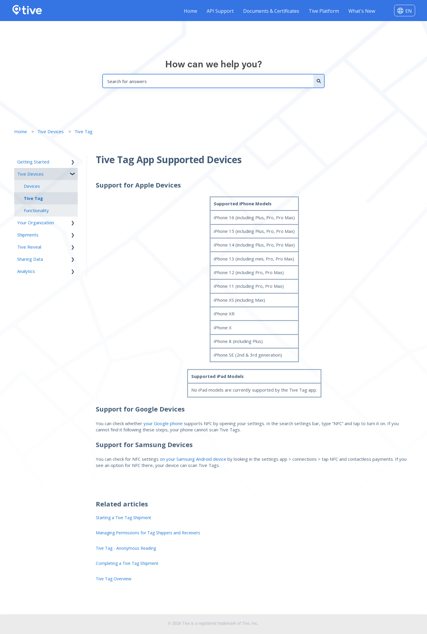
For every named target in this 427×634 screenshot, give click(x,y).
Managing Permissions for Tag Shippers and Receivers (148, 533)
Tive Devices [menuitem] (30, 174)
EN (408, 11)
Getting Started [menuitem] (33, 162)
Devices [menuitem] (32, 186)
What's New (361, 11)
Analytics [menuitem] (26, 271)
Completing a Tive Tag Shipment (127, 563)
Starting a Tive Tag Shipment (123, 517)
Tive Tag (83, 131)
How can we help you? (213, 65)
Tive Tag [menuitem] (33, 198)
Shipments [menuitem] (28, 235)
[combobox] (207, 81)
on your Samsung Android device (193, 459)
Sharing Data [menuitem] (30, 259)
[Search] (319, 81)
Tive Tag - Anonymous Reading (126, 548)
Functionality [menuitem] (36, 210)
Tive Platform (324, 11)
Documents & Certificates (271, 11)
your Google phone (164, 423)
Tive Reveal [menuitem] (29, 247)
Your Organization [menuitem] (35, 222)
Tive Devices (50, 131)
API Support (220, 11)
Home (190, 11)
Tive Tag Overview (113, 578)
